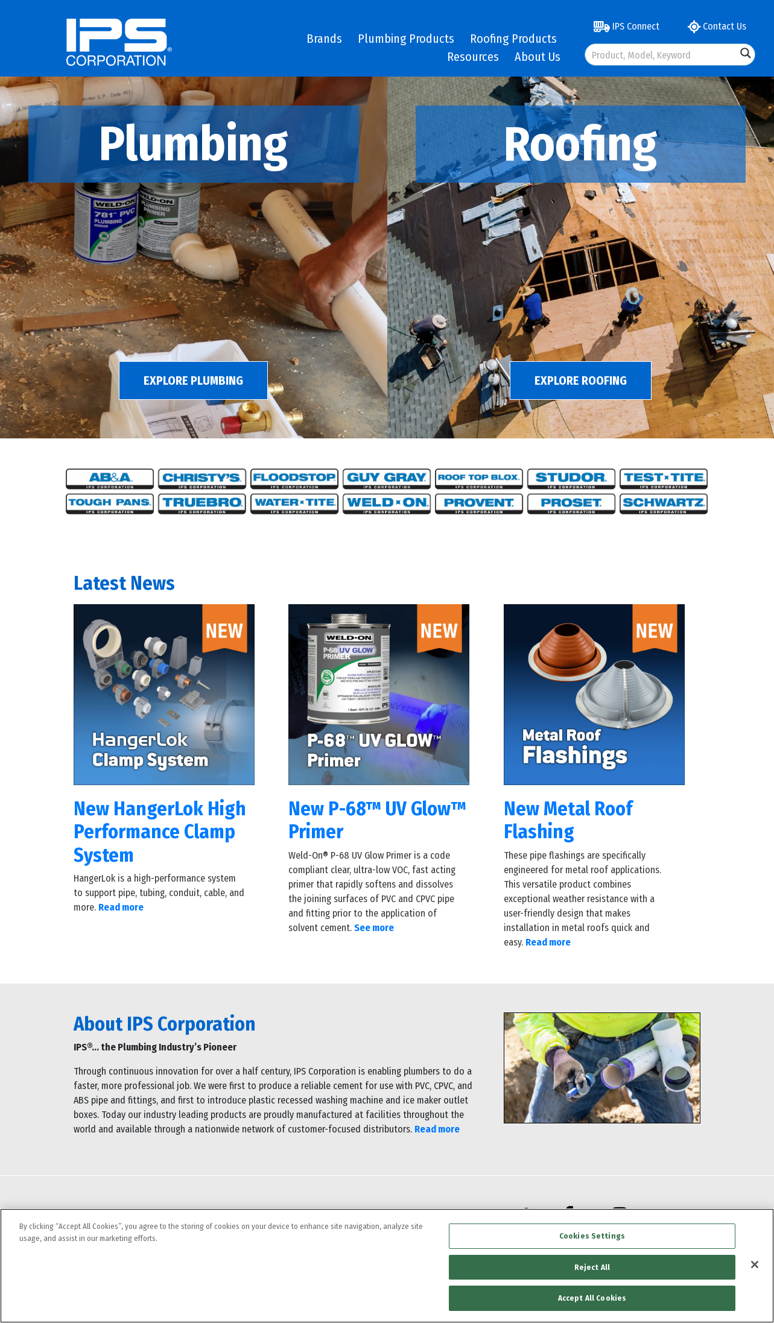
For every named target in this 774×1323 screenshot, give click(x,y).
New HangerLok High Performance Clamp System (160, 832)
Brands (324, 38)
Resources (473, 56)
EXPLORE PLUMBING (193, 380)
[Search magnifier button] (746, 53)
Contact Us (717, 26)
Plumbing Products (406, 38)
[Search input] (661, 54)
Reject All (592, 1267)
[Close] (754, 1264)
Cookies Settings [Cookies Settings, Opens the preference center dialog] (592, 1235)
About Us (537, 56)
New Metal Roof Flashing (568, 820)
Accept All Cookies (592, 1297)
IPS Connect (626, 26)
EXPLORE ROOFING (581, 380)
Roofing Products (513, 38)
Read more (437, 1129)
